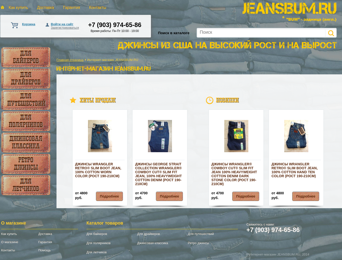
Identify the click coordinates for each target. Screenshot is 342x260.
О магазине (9, 242)
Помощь (44, 250)
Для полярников (26, 121)
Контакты (97, 7)
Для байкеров (26, 57)
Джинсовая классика (25, 142)
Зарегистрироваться (65, 27)
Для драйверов (26, 78)
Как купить (18, 7)
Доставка (45, 7)
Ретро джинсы (26, 163)
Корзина (28, 24)
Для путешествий (26, 99)
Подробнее (109, 196)
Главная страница (70, 60)
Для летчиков (25, 185)
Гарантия (71, 7)
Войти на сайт (62, 24)
